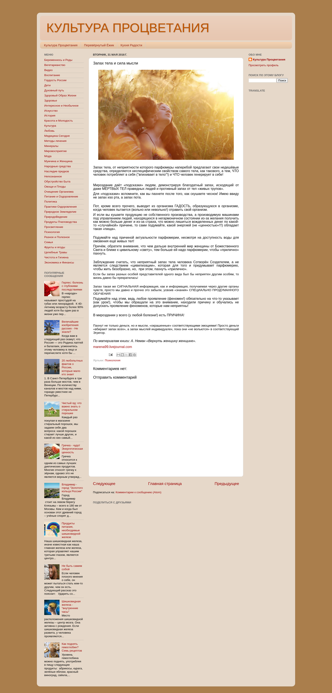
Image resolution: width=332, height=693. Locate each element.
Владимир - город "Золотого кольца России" (72, 488)
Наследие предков (56, 171)
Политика (50, 201)
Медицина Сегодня (57, 135)
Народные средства (57, 166)
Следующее (104, 483)
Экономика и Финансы (59, 262)
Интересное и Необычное (61, 105)
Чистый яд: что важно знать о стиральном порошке (72, 408)
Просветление (53, 227)
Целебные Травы (55, 252)
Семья (48, 242)
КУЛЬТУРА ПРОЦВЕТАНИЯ (127, 28)
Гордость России (55, 80)
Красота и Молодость (58, 120)
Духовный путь (54, 90)
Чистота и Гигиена (56, 257)
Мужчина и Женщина (58, 161)
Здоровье (50, 100)
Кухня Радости (131, 45)
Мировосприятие (55, 151)
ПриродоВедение (55, 216)
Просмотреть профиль (264, 65)
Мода (47, 156)
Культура (50, 125)
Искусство (51, 110)
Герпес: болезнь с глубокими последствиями (72, 286)
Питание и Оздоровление (61, 196)
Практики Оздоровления (60, 206)
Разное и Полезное (57, 237)
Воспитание (52, 75)
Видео (48, 70)
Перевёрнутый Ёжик (99, 45)
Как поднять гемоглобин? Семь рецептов (72, 647)
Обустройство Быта (57, 181)
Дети (47, 85)
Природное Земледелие (60, 211)
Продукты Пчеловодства (60, 221)
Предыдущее (226, 483)
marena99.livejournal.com (112, 347)
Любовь (49, 130)
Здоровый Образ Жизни (60, 95)
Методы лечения (55, 140)
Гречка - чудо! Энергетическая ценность (72, 449)
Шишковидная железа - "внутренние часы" (71, 606)
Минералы (51, 146)
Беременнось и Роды (58, 60)
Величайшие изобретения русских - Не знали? (70, 327)
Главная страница (165, 483)
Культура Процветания (60, 45)
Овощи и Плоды (55, 186)
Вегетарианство (54, 65)
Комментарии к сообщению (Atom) (138, 492)
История (49, 115)
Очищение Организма (58, 191)
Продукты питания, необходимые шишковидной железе (71, 530)
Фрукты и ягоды (54, 247)
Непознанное (53, 176)
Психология (112, 360)
